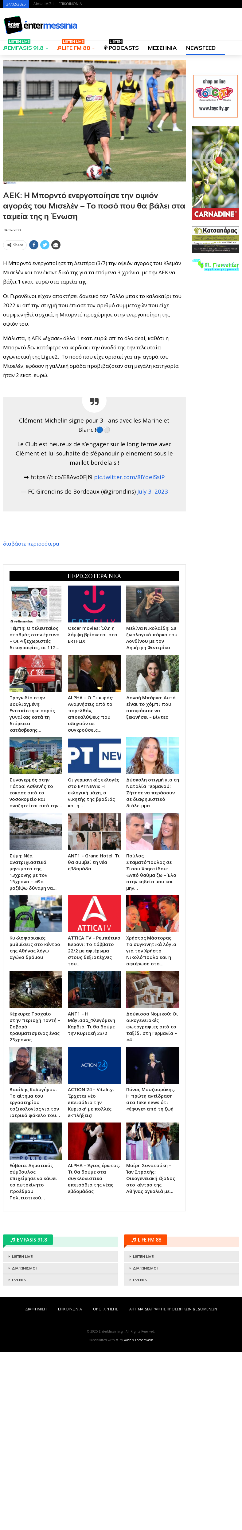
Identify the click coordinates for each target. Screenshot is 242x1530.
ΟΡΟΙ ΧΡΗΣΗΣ (105, 1486)
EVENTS (19, 1458)
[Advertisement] (94, 298)
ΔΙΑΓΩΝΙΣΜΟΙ (24, 1446)
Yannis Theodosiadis (138, 1518)
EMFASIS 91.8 (23, 46)
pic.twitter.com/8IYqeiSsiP (129, 566)
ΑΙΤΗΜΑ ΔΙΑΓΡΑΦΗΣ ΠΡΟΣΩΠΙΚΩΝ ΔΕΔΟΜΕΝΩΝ (173, 1486)
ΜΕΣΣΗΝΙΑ (162, 48)
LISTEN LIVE (22, 1434)
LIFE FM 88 (73, 46)
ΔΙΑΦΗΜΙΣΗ (43, 3)
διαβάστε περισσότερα (31, 632)
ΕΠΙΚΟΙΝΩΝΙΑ (70, 3)
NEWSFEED (201, 48)
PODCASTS (121, 46)
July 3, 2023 (152, 580)
